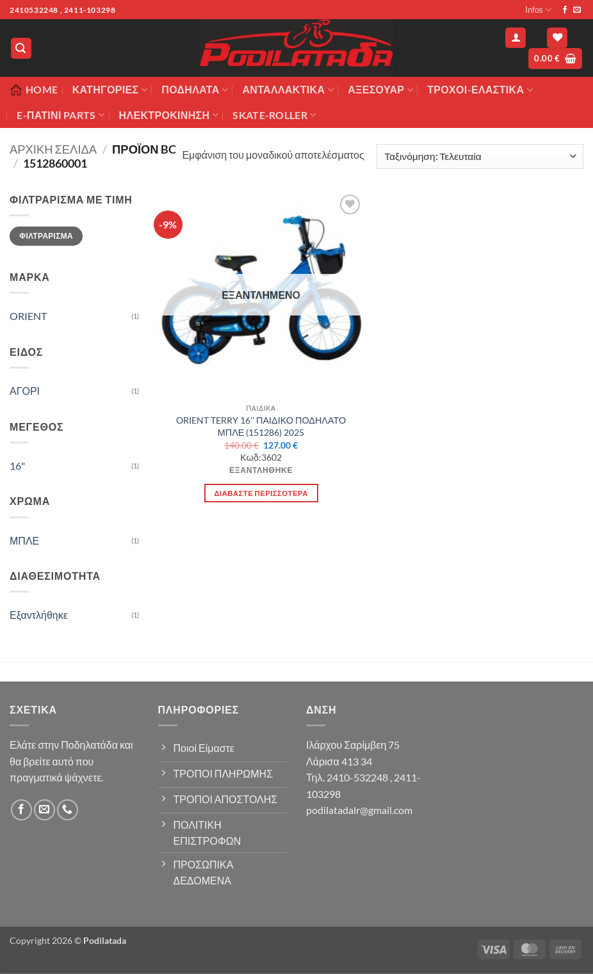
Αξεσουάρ (380, 89)
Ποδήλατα (194, 89)
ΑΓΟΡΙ (25, 391)
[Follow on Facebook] (565, 10)
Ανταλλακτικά (287, 89)
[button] (21, 48)
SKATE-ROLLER (274, 115)
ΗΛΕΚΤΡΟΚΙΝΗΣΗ (168, 115)
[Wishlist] (557, 38)
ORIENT (28, 316)
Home (34, 89)
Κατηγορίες (109, 89)
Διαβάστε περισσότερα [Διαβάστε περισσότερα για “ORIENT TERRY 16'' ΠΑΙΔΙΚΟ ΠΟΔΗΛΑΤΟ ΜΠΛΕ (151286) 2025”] (260, 493)
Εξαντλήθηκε (39, 615)
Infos (538, 10)
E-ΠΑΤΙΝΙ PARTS (60, 115)
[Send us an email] (577, 10)
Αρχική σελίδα (53, 149)
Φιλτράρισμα (46, 236)
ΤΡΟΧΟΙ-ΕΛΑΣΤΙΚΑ (480, 89)
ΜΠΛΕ (24, 540)
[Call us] (67, 809)
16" (17, 465)
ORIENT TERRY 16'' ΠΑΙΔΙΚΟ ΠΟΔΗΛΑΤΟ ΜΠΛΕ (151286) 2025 (261, 426)
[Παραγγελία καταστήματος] (480, 156)
